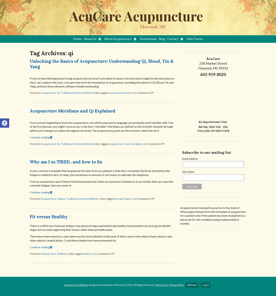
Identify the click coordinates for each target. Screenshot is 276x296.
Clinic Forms (194, 39)
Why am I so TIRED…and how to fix (66, 162)
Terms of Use (161, 284)
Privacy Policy (177, 284)
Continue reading (41, 137)
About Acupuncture (118, 39)
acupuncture (116, 92)
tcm (134, 92)
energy (118, 198)
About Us (90, 39)
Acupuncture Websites (76, 284)
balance (87, 253)
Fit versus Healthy (49, 216)
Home (77, 39)
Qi (58, 92)
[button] (4, 123)
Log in (206, 284)
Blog (162, 39)
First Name (188, 171)
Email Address (190, 158)
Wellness (62, 253)
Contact (172, 39)
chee (127, 143)
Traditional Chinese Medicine (77, 92)
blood (127, 92)
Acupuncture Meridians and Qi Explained (72, 111)
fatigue (61, 198)
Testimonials (148, 39)
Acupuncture (48, 92)
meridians (136, 143)
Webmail (191, 284)
